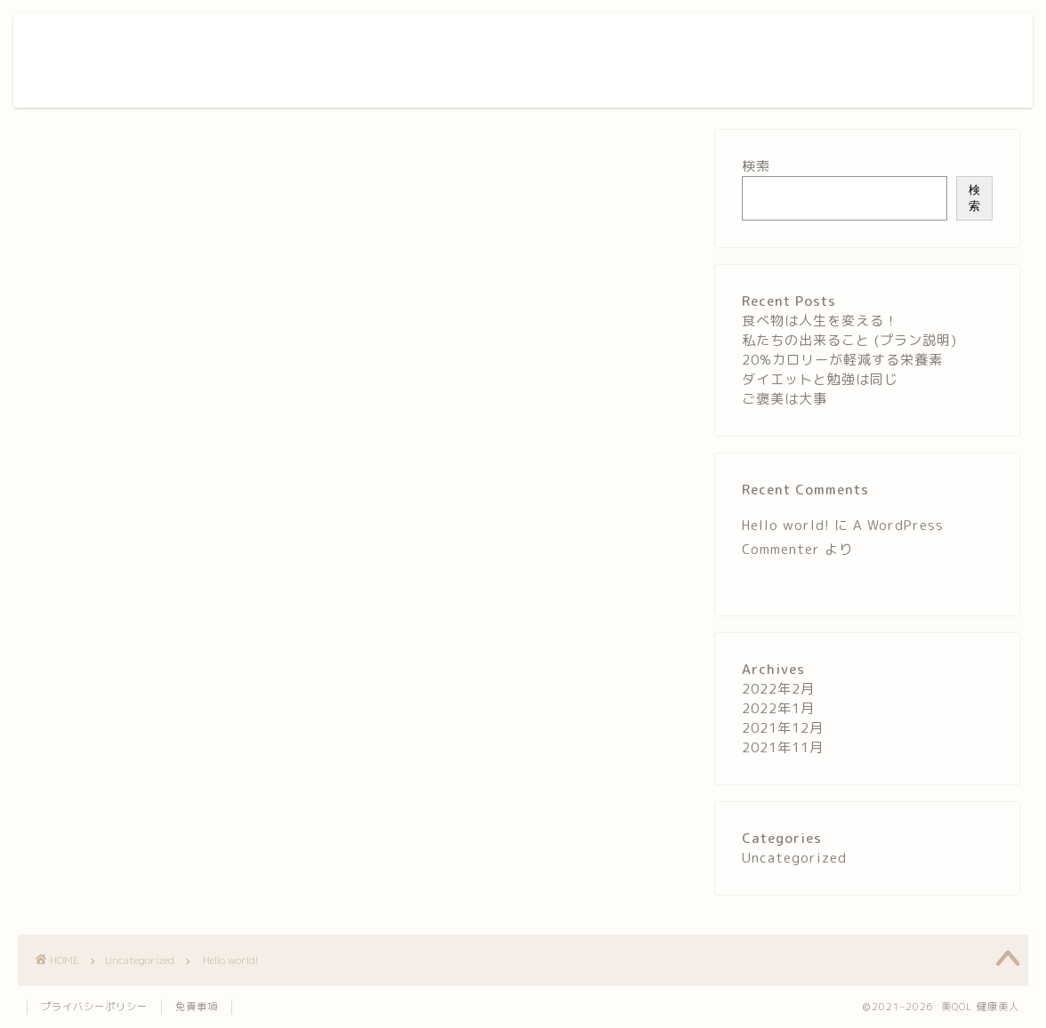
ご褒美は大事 (784, 399)
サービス (741, 41)
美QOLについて (650, 41)
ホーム (566, 41)
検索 (756, 166)
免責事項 (196, 1007)
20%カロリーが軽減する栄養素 (842, 359)
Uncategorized (68, 156)
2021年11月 (783, 747)
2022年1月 (778, 708)
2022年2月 (778, 688)
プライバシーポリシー (94, 1007)
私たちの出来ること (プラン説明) (849, 340)
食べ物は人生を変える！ (820, 320)
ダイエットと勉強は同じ (820, 379)
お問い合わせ (825, 41)
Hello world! (786, 525)
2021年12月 (783, 728)
